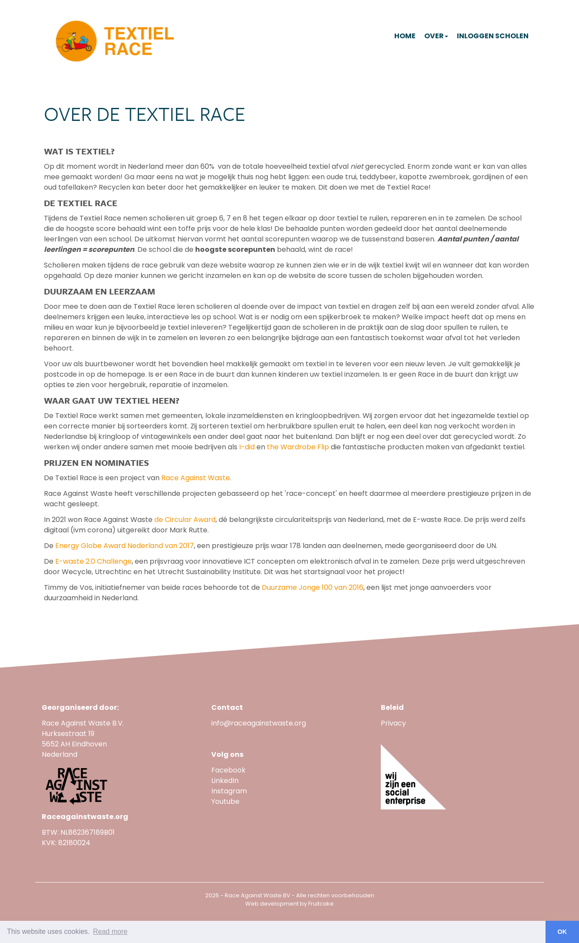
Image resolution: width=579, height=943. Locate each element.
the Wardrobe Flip (298, 447)
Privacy (393, 723)
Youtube (226, 801)
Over (436, 36)
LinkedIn (225, 781)
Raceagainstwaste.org (85, 817)
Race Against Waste (195, 478)
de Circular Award (185, 520)
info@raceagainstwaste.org (258, 723)
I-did (247, 447)
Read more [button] (110, 931)
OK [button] (562, 931)
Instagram (229, 791)
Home (405, 36)
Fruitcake (321, 904)
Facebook (228, 770)
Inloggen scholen (493, 36)
